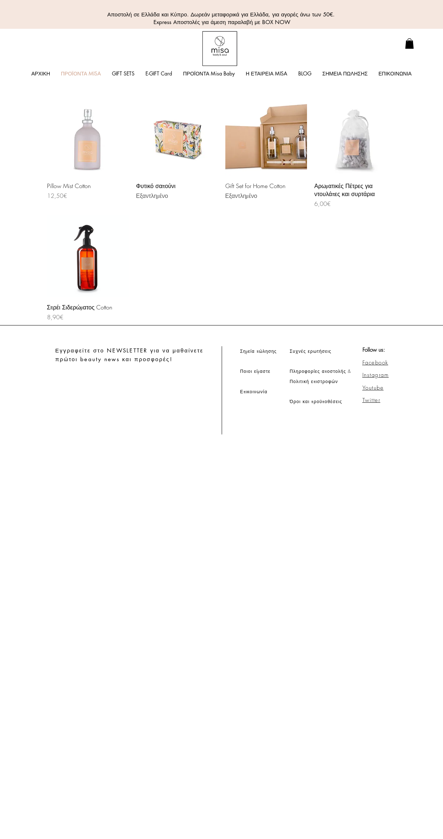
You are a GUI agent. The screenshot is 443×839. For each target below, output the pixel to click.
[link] (409, 43)
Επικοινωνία (254, 392)
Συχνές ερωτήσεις (311, 351)
